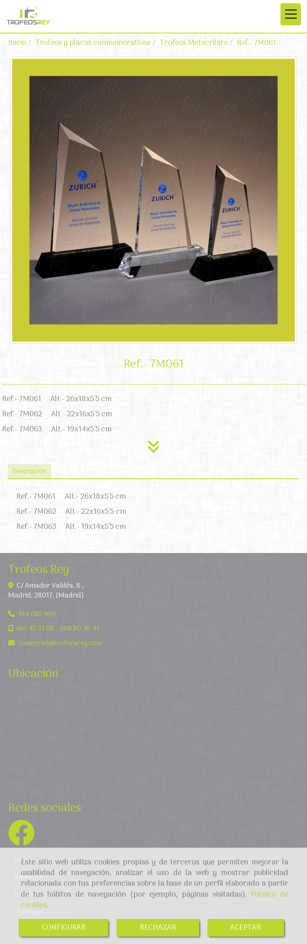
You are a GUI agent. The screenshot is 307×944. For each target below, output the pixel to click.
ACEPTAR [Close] (245, 928)
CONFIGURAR (64, 928)
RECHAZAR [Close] (158, 928)
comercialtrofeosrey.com (60, 643)
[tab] (29, 471)
